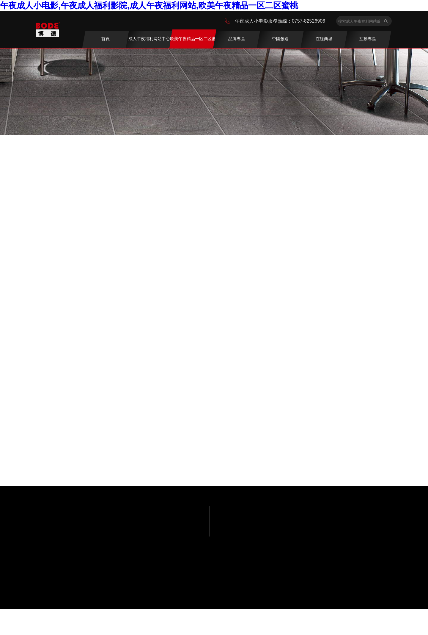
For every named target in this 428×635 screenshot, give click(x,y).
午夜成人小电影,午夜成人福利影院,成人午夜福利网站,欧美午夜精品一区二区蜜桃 (149, 5)
